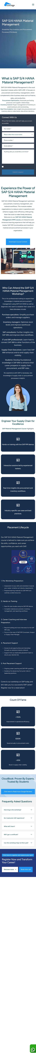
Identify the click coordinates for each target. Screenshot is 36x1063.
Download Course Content (18, 242)
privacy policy (26, 166)
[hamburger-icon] (33, 4)
